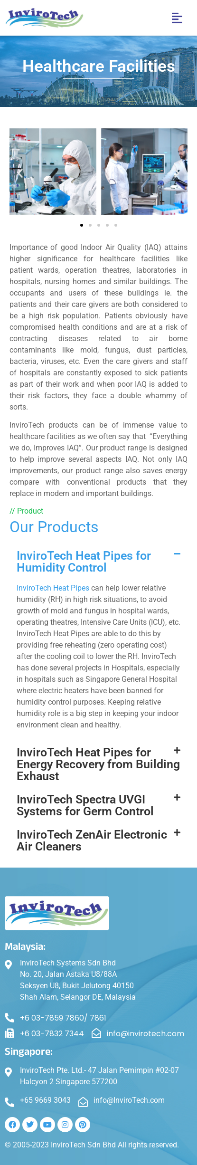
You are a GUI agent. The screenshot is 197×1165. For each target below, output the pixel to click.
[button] (177, 18)
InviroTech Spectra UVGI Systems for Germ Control (85, 805)
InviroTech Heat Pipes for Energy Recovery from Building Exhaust (98, 764)
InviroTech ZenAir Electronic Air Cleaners (92, 840)
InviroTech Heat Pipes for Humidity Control (84, 561)
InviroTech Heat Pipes (53, 587)
